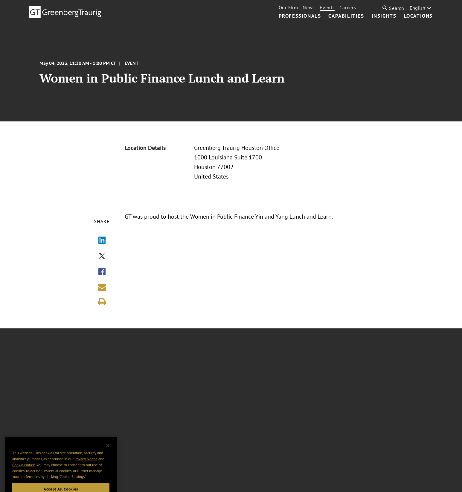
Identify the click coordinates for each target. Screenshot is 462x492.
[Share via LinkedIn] (102, 241)
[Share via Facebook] (102, 272)
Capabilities (346, 16)
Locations (418, 16)
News (309, 7)
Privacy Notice (85, 467)
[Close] (107, 454)
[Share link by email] (102, 287)
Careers (347, 7)
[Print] (102, 302)
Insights (384, 16)
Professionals (300, 16)
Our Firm (288, 7)
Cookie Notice (23, 473)
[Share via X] (102, 256)
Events (327, 7)
